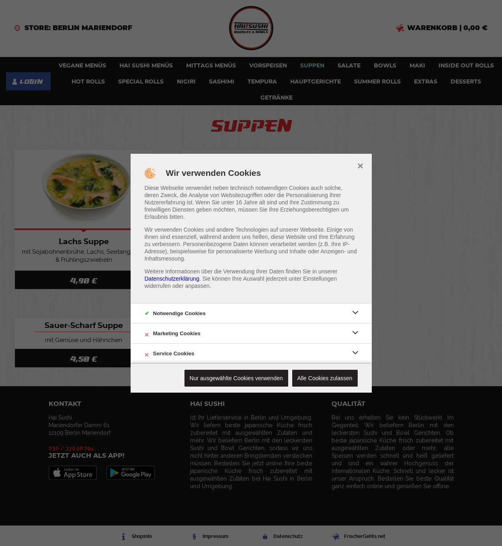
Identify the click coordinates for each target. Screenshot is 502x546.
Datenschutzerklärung (172, 278)
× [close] (360, 165)
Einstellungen (320, 278)
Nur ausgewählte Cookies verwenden (236, 378)
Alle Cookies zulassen (324, 378)
